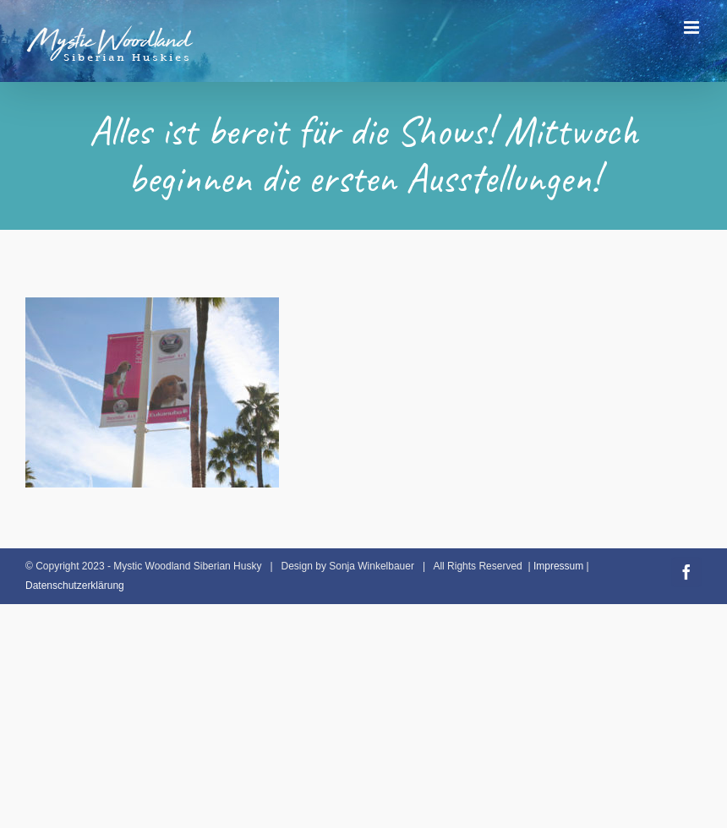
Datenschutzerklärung (74, 585)
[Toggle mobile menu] (693, 27)
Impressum (558, 566)
